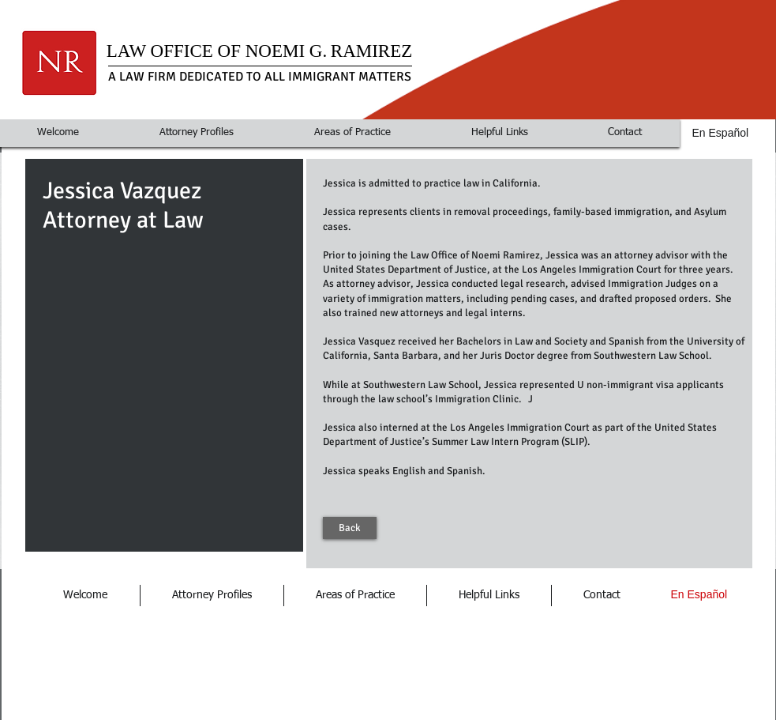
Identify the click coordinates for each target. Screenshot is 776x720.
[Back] (350, 528)
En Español (720, 132)
